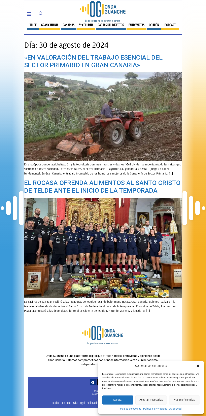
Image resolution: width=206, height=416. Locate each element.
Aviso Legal (175, 408)
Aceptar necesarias (151, 400)
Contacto (66, 403)
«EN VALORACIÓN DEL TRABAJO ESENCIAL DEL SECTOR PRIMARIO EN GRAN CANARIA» (93, 61)
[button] (198, 366)
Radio (56, 403)
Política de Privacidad (155, 408)
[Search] (40, 13)
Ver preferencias (184, 400)
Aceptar (118, 400)
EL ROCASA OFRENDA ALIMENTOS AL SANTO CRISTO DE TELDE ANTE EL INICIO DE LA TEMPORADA (102, 186)
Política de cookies (130, 408)
